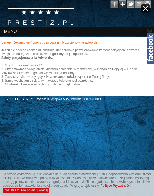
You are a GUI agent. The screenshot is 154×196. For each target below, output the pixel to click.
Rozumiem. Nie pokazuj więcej (26, 190)
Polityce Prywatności (116, 186)
